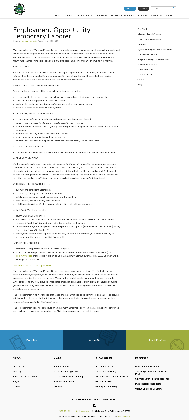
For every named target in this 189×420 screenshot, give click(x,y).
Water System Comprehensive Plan (151, 372)
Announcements (29, 41)
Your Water (101, 15)
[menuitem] (58, 15)
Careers (141, 79)
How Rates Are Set (64, 381)
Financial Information (147, 64)
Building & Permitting (122, 15)
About (58, 15)
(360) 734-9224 (66, 411)
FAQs (140, 84)
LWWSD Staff (144, 74)
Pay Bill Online (61, 366)
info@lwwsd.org (82, 411)
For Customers (84, 15)
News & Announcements (148, 366)
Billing (68, 15)
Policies (58, 386)
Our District (143, 29)
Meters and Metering (105, 371)
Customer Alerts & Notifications (111, 376)
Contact (170, 15)
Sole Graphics (123, 416)
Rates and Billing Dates (66, 371)
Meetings (142, 44)
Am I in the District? (105, 366)
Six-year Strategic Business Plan (153, 59)
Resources (156, 15)
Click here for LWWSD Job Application (32, 265)
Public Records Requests (148, 383)
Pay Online (130, 9)
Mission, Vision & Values (149, 34)
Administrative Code (147, 54)
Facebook (94, 406)
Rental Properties (104, 381)
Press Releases (145, 69)
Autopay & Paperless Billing (68, 376)
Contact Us (94, 340)
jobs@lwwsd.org (24, 255)
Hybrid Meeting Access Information (154, 49)
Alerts (143, 9)
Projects (142, 15)
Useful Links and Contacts (148, 388)
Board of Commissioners (149, 39)
